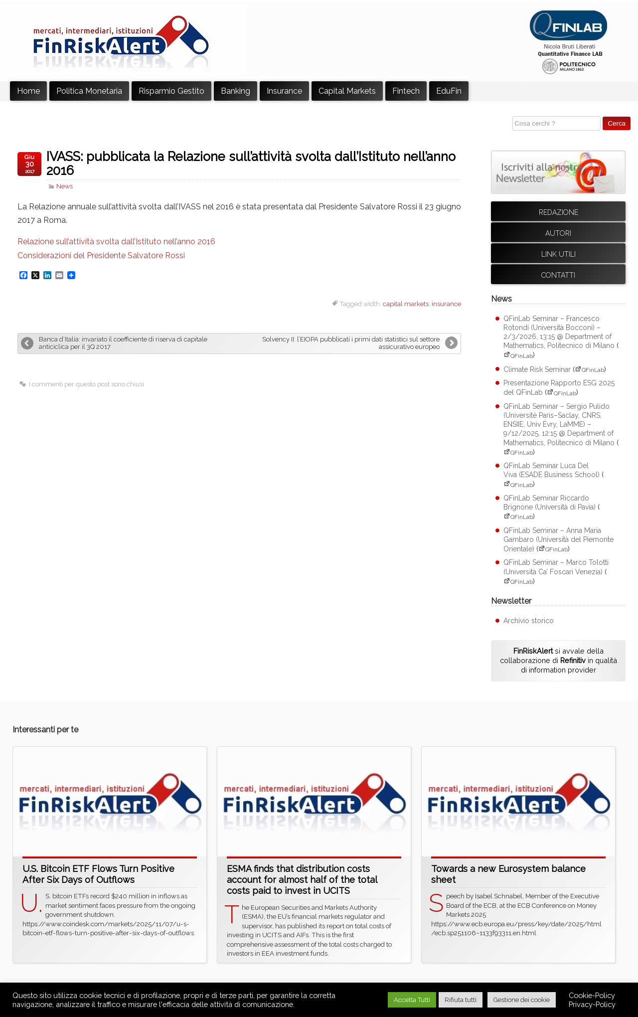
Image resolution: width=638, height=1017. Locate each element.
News (64, 186)
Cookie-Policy (592, 995)
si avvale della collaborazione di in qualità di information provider (558, 660)
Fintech (406, 91)
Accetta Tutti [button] (412, 1000)
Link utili (558, 254)
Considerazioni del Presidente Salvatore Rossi (101, 255)
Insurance (284, 91)
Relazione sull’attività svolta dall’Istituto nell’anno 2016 (116, 241)
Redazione (558, 212)
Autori (558, 233)
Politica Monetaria (89, 91)
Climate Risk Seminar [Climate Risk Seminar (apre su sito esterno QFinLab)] (537, 369)
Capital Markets (347, 91)
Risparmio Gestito (171, 91)
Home (28, 91)
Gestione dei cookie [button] (521, 1000)
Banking (235, 91)
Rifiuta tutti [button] (461, 1000)
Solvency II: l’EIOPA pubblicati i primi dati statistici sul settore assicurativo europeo (351, 343)
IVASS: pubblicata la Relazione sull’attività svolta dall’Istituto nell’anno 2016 (251, 163)
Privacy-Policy (592, 1004)
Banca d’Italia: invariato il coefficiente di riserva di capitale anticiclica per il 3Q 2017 (123, 343)
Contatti (558, 275)
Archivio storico (528, 621)
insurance (446, 304)
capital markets (406, 304)
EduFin (449, 91)
